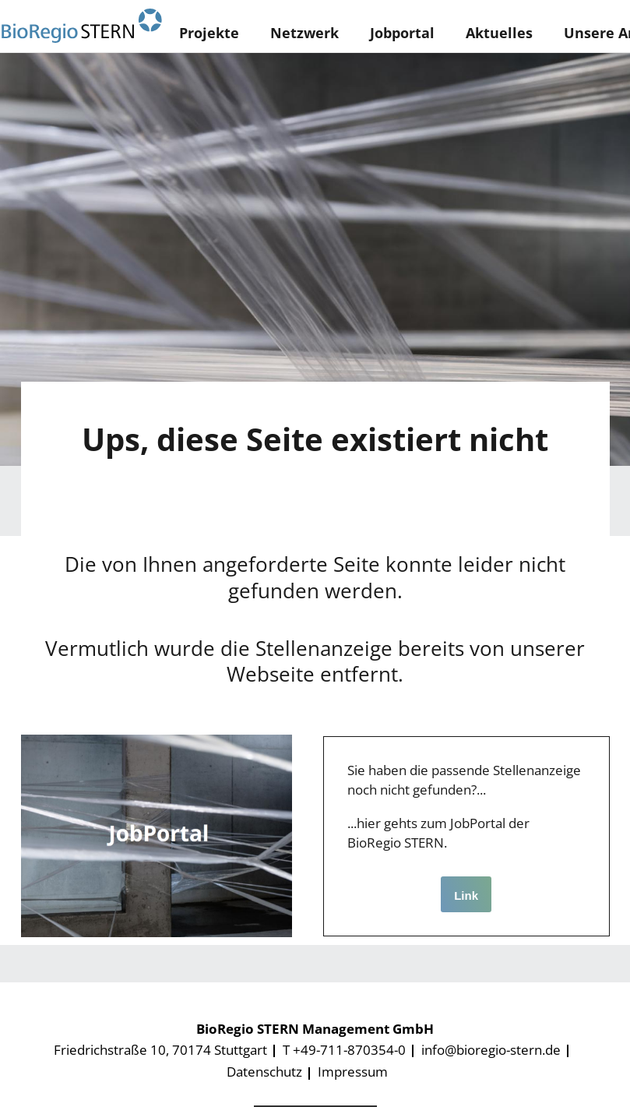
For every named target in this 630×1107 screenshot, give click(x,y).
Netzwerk (304, 32)
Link (466, 895)
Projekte (209, 32)
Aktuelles (499, 32)
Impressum (353, 1072)
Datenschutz (264, 1072)
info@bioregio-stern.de (491, 1050)
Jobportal (402, 32)
